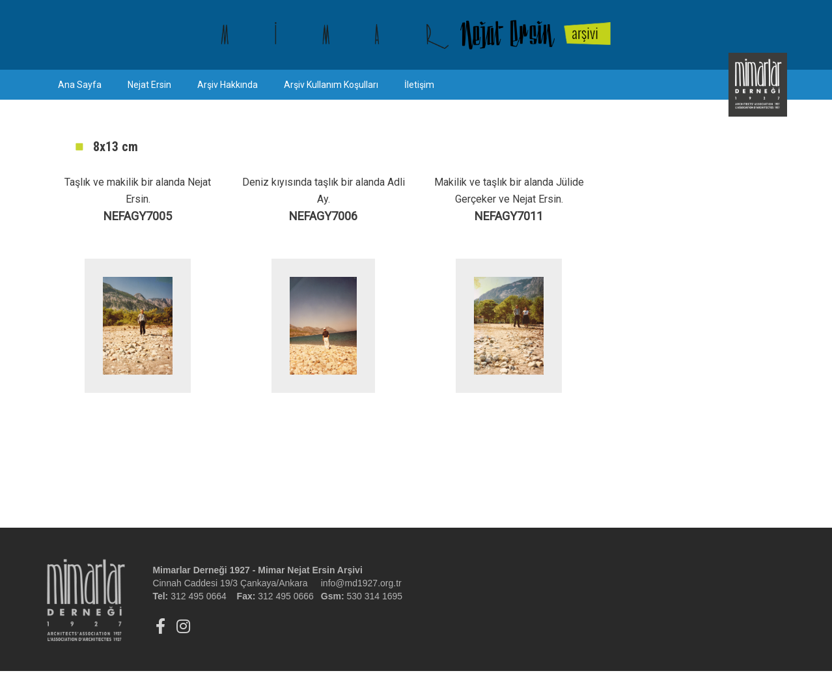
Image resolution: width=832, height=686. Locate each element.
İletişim (419, 84)
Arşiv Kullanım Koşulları (331, 84)
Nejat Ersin (149, 84)
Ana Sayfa (80, 84)
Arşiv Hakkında (227, 84)
